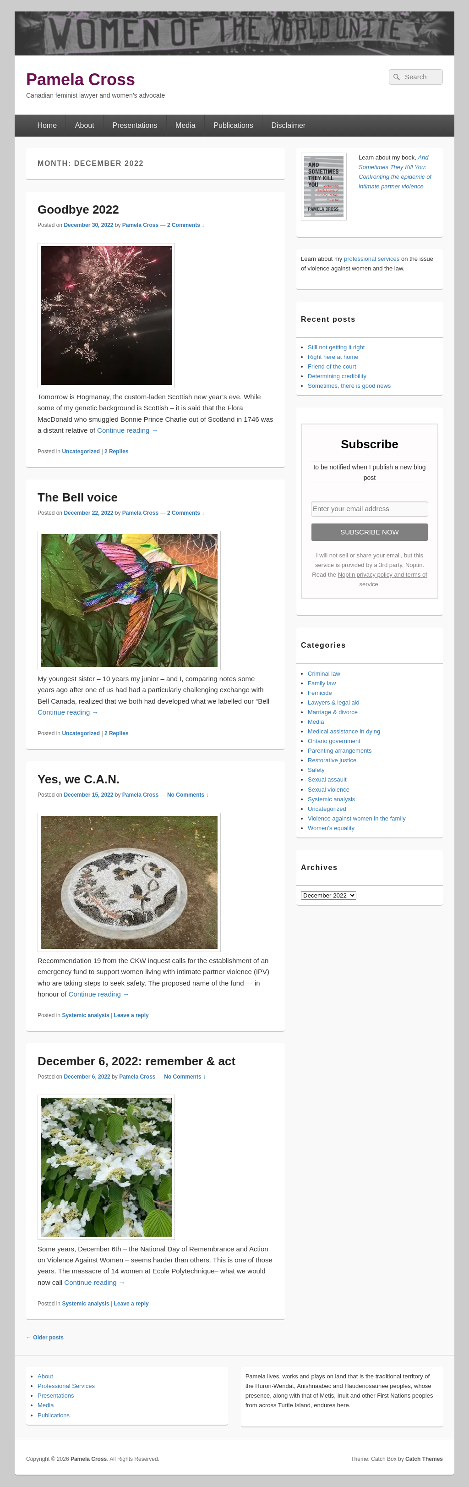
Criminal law (324, 673)
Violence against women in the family (357, 818)
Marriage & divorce (333, 712)
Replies (116, 451)
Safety (316, 769)
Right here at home (333, 356)
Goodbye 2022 (78, 209)
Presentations (134, 125)
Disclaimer (289, 125)
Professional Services (66, 1385)
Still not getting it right (336, 347)
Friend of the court (332, 366)
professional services (371, 258)
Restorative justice (332, 760)
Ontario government (334, 741)
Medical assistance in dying (344, 731)
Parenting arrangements (339, 750)
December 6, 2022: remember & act (136, 1061)
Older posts (45, 1337)
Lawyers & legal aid (334, 702)
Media (185, 125)
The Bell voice (78, 497)
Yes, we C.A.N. (79, 779)
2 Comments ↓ (185, 225)
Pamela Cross (80, 79)
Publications (233, 125)
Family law (322, 683)
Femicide (320, 692)
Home (47, 125)
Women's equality (331, 828)
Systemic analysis (85, 1015)
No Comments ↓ (188, 795)
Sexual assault (327, 779)
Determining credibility (337, 376)
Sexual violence (328, 789)
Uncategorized (81, 451)
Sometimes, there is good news (349, 385)
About (84, 125)
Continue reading (127, 430)
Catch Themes (424, 1459)
